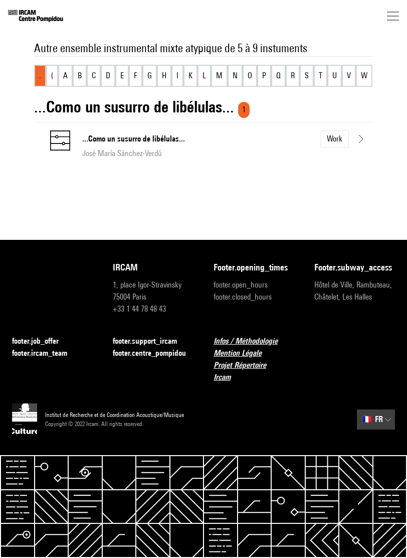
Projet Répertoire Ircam (254, 371)
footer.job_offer (41, 341)
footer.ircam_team (45, 353)
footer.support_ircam (151, 341)
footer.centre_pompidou (153, 353)
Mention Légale (244, 353)
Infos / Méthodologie (252, 341)
